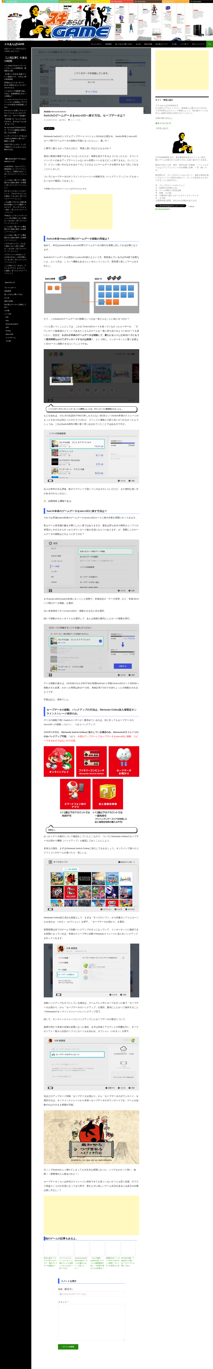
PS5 (7, 317)
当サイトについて (198, 44)
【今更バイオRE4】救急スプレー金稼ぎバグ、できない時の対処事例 (15, 76)
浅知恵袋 (108, 44)
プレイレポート (96, 44)
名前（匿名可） (66, 1289)
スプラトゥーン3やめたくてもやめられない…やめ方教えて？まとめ (15, 257)
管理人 (63, 120)
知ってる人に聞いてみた (123, 44)
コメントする (75, 120)
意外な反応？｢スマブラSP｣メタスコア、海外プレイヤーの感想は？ (50, 1262)
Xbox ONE (9, 334)
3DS (7, 327)
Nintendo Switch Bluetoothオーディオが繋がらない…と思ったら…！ (81, 1263)
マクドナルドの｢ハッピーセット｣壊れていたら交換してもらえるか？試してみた (66, 1263)
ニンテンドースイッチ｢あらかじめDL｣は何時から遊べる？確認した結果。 (15, 138)
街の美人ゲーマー (162, 44)
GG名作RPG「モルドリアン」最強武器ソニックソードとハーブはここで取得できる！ (15, 169)
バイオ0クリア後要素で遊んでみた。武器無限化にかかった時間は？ (15, 93)
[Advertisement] (91, 211)
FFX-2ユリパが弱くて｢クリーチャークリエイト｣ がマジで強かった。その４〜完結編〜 (15, 113)
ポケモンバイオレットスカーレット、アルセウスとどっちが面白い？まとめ (15, 193)
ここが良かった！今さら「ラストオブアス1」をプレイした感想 (15, 268)
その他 (174, 44)
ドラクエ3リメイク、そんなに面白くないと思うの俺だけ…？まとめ (15, 246)
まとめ (138, 44)
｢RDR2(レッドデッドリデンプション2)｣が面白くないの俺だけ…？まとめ (15, 218)
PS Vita (8, 331)
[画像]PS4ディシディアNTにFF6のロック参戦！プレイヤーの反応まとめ (113, 1262)
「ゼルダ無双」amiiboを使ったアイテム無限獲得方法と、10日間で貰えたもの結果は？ (97, 1263)
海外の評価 (148, 44)
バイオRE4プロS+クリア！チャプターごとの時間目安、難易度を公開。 (15, 68)
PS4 (7, 321)
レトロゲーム (11, 337)
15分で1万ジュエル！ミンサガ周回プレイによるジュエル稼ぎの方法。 (15, 147)
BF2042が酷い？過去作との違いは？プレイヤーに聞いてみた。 (128, 1262)
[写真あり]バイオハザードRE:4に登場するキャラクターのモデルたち (15, 85)
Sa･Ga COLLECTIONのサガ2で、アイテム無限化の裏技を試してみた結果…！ (15, 130)
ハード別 (183, 44)
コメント (63, 1302)
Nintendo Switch (58, 112)
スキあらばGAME (14, 44)
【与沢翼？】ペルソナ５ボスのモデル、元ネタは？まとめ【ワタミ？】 (15, 121)
